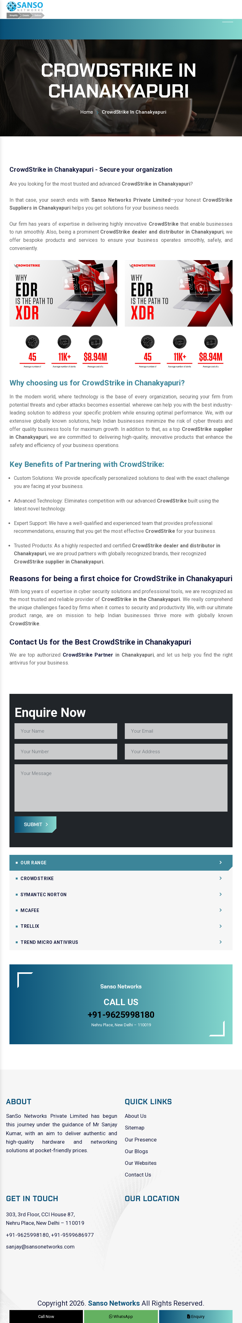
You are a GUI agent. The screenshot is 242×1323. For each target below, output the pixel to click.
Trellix (29, 926)
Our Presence (141, 1139)
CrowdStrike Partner (88, 655)
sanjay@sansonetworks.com (40, 1246)
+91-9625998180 (27, 1235)
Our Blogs (136, 1151)
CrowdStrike (37, 878)
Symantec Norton (43, 894)
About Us (136, 1116)
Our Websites (141, 1163)
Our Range (33, 862)
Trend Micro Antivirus (49, 942)
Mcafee (29, 910)
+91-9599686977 (72, 1235)
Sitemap (134, 1127)
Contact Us (138, 1174)
